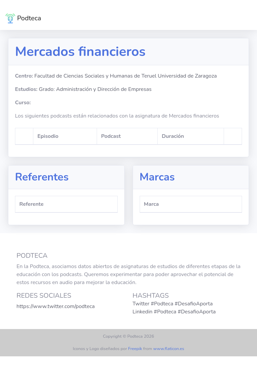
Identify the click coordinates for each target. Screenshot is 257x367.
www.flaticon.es (168, 349)
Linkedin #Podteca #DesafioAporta (174, 311)
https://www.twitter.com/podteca (56, 306)
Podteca (23, 18)
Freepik (135, 349)
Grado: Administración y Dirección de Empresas (95, 89)
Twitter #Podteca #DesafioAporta (173, 303)
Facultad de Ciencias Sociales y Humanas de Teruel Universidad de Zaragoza (125, 76)
